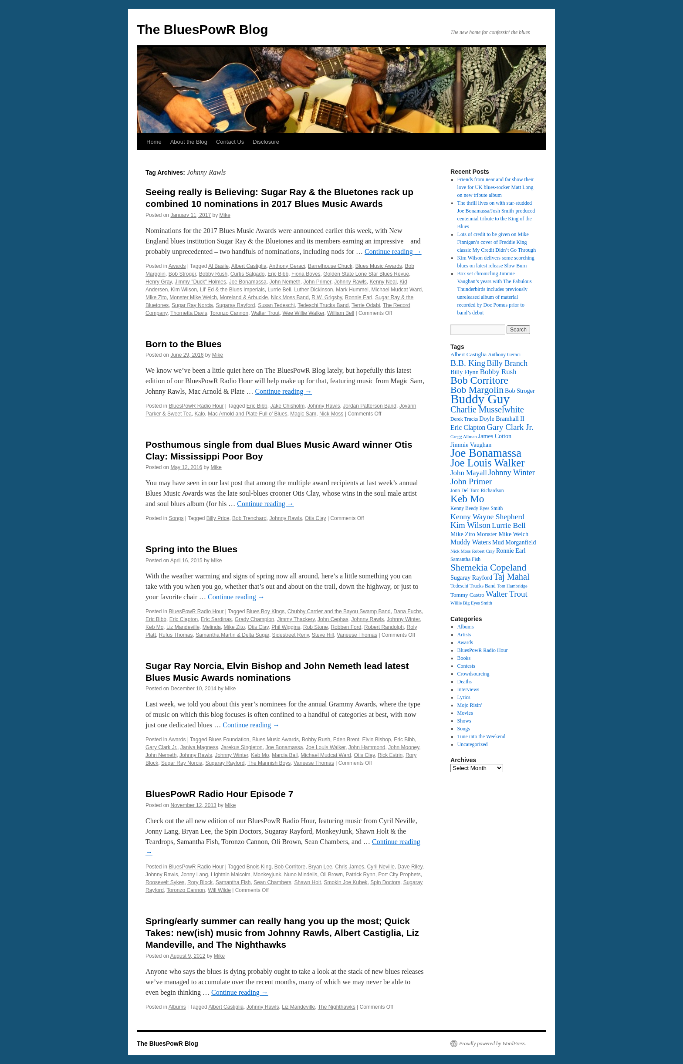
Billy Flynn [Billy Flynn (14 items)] (464, 371)
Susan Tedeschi (276, 305)
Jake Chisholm (287, 406)
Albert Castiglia (249, 266)
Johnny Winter (403, 619)
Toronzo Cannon (229, 313)
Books (464, 658)
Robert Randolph (384, 627)
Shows (464, 721)
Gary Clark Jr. (161, 747)
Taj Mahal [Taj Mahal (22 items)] (512, 576)
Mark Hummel (352, 290)
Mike (225, 215)
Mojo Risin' (469, 705)
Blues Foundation (229, 739)
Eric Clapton (183, 619)
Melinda (212, 627)
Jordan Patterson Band (369, 406)
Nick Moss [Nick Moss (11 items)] (460, 551)
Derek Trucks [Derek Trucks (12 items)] (464, 419)
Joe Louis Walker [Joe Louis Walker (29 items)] (487, 463)
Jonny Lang (194, 874)
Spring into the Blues (191, 549)
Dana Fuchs (407, 611)
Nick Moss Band (290, 297)
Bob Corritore (289, 867)
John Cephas (333, 619)
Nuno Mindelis (300, 874)
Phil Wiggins (285, 627)
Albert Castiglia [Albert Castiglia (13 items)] (468, 354)
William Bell (340, 313)
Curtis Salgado (247, 274)
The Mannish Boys (269, 763)
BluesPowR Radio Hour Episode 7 (219, 794)
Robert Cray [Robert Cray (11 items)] (483, 551)
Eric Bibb (277, 274)
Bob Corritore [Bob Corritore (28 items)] (479, 380)
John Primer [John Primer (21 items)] (471, 481)
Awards (177, 266)
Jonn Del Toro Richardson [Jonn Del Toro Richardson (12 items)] (477, 490)
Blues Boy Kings (265, 611)
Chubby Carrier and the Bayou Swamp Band (339, 611)
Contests (466, 666)
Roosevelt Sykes (164, 882)
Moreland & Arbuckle (244, 297)
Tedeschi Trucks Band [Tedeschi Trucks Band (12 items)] (473, 586)
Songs (176, 518)
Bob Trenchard (249, 518)
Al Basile (218, 266)
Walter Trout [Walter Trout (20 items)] (506, 593)
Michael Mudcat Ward (397, 290)
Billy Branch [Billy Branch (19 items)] (507, 363)
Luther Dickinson (313, 290)
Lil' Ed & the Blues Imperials (232, 290)
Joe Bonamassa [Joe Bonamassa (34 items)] (485, 452)
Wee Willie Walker (303, 313)
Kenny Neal (383, 282)
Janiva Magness (199, 747)
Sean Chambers (272, 882)
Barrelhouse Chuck (330, 266)
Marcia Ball (285, 755)
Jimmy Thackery (295, 619)
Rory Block (200, 882)
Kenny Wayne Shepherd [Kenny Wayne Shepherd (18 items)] (487, 516)
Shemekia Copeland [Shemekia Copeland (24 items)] (488, 567)
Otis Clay (315, 518)
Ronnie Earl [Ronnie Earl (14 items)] (511, 550)
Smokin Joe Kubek (346, 882)
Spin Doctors (385, 882)
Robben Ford (346, 627)
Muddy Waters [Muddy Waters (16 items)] (470, 542)
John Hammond (366, 747)
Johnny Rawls (350, 282)
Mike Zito (156, 297)
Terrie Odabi (366, 305)
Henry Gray (158, 282)
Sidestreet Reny (290, 635)
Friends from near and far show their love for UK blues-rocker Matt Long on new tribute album (495, 187)
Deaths (464, 682)
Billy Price (218, 518)
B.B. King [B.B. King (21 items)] (467, 363)
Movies (465, 713)
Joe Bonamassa (248, 282)
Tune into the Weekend (481, 736)
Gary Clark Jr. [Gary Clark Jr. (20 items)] (510, 427)
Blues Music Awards (378, 266)
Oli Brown (331, 874)
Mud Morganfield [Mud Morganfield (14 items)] (514, 542)
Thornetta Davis (188, 313)
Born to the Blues (183, 344)
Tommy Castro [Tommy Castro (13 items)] (467, 594)
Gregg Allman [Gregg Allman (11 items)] (463, 436)
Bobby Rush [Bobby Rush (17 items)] (498, 372)
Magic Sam (303, 414)
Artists (464, 635)
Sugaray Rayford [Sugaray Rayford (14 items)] (471, 577)
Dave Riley (410, 867)
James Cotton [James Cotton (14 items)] (494, 435)
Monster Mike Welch (192, 297)
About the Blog (188, 141)
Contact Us (230, 141)
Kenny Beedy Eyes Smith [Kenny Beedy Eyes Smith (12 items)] (476, 508)
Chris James (349, 867)
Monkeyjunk (267, 874)
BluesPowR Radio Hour (196, 406)
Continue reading (393, 251)
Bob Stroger (182, 274)
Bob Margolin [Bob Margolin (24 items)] (477, 390)
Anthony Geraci (287, 266)
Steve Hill (323, 635)
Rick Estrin (390, 755)
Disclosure (266, 141)
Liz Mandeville (182, 627)
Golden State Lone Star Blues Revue (366, 274)
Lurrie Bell (279, 290)
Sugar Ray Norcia (192, 305)
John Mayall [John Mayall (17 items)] (468, 473)
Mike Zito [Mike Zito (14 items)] (462, 533)
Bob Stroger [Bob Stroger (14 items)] (520, 390)
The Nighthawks (336, 1007)
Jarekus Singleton (241, 747)
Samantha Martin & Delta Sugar (232, 635)
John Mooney (403, 747)
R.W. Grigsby (326, 297)
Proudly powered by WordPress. (492, 1043)
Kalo (200, 414)
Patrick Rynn (360, 874)
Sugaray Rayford (235, 305)
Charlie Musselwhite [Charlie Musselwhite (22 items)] (487, 409)
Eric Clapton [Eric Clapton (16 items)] (468, 427)
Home (154, 141)
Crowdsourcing (473, 674)
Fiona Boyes (306, 274)
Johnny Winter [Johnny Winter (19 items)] (511, 472)
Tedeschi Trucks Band (323, 305)
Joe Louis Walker (325, 747)
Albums (177, 1007)
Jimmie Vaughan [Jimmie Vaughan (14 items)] (470, 444)
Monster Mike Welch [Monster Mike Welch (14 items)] (502, 533)
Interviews (468, 689)
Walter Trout (265, 313)
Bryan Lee (320, 867)
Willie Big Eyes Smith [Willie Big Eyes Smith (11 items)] (471, 603)
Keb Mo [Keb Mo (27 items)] (467, 498)
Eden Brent (346, 739)
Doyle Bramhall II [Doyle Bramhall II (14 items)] (501, 418)
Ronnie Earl (358, 297)
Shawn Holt (307, 882)
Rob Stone (315, 627)
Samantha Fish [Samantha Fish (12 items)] (465, 559)
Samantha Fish (233, 882)
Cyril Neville (381, 867)
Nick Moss (331, 414)
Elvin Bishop (376, 739)
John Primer (317, 282)
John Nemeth (284, 282)
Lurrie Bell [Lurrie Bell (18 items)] (509, 525)
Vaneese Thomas (357, 635)
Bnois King (259, 867)
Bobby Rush (213, 274)
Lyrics (463, 697)
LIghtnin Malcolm (230, 874)
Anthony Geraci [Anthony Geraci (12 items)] (504, 355)
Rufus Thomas (176, 635)
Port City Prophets (399, 874)
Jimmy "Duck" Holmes (200, 282)
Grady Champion (254, 619)
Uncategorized (472, 744)
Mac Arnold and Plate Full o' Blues (247, 414)
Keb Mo (154, 627)
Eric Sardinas (216, 619)
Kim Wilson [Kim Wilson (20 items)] (470, 525)
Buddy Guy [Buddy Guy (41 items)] (480, 399)
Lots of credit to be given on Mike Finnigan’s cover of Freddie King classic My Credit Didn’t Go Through (496, 242)
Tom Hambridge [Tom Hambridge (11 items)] (512, 586)
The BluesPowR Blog (202, 29)
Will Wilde (219, 890)
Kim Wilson (184, 290)
